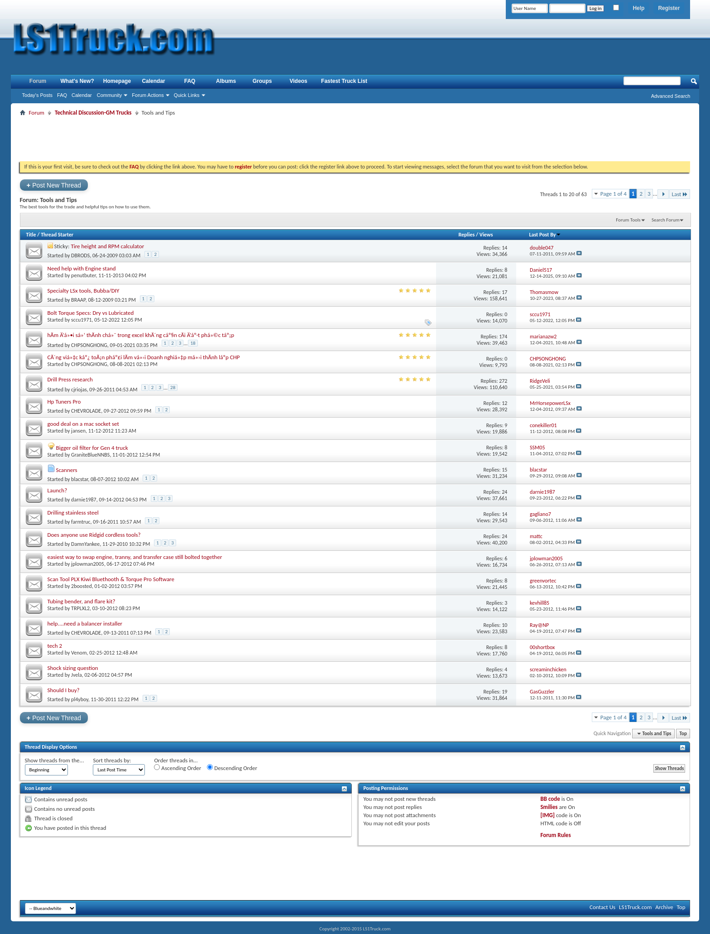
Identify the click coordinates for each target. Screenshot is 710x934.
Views (486, 234)
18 (192, 343)
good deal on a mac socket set (83, 423)
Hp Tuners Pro (64, 401)
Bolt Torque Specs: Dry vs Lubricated (91, 312)
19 (504, 691)
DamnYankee (85, 544)
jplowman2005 (87, 564)
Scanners (66, 470)
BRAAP (78, 300)
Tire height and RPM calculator (107, 246)
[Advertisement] (355, 138)
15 (504, 470)
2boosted (81, 586)
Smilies (548, 807)
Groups (262, 81)
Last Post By (545, 234)
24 (504, 492)
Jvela (76, 675)
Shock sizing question (73, 667)
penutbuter (83, 275)
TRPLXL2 (80, 608)
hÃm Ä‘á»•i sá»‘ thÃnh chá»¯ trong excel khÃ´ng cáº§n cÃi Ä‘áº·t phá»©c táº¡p (141, 335)
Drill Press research (70, 379)
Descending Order (232, 767)
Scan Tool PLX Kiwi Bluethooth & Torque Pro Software (111, 579)
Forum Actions (147, 95)
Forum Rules (555, 835)
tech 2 (55, 645)
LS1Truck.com (635, 907)
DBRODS (80, 255)
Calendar (82, 95)
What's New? (77, 81)
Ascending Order (177, 767)
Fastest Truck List (344, 81)
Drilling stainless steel (73, 512)
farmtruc (80, 522)
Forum (37, 81)
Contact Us (602, 907)
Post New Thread (54, 185)
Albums (226, 81)
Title (31, 234)
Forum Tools (628, 220)
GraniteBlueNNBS (90, 455)
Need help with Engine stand (82, 268)
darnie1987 (83, 499)
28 (172, 387)
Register (669, 8)
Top (683, 734)
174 (503, 336)
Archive (664, 907)
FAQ (62, 95)
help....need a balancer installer (85, 623)
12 (504, 403)
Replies (466, 234)
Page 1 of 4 (613, 193)
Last (680, 194)
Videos (298, 81)
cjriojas (79, 389)
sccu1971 (81, 320)
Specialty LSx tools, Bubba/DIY (84, 290)
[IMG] (547, 815)
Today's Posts (37, 95)
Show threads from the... (54, 760)
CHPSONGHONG (89, 345)
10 (504, 625)
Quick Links (187, 95)
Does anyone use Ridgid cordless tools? (94, 534)
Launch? (57, 490)
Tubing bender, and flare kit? (81, 601)
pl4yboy (79, 699)
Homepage (117, 81)
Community (109, 95)
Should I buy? (64, 690)
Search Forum (666, 220)
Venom (78, 653)
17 (504, 292)
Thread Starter (57, 234)
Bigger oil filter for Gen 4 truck (92, 447)
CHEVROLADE (86, 411)
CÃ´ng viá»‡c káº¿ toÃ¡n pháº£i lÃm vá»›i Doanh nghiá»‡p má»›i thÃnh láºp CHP (144, 357)
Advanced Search (671, 96)
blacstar (79, 479)
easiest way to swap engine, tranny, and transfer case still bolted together (135, 557)
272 (503, 381)
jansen (78, 431)
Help (638, 8)
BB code (550, 798)
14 (504, 248)
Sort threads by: (112, 760)
